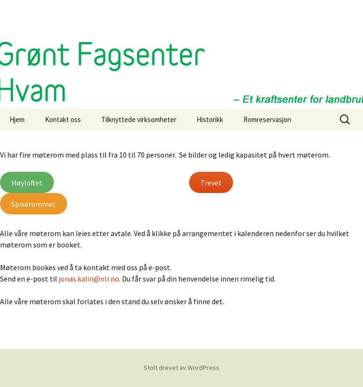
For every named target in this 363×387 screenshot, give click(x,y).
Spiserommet (33, 204)
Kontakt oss (63, 119)
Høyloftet (27, 182)
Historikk (210, 119)
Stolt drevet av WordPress (181, 367)
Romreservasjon (267, 119)
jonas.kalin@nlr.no (89, 278)
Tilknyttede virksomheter (138, 119)
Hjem (17, 119)
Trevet (211, 182)
